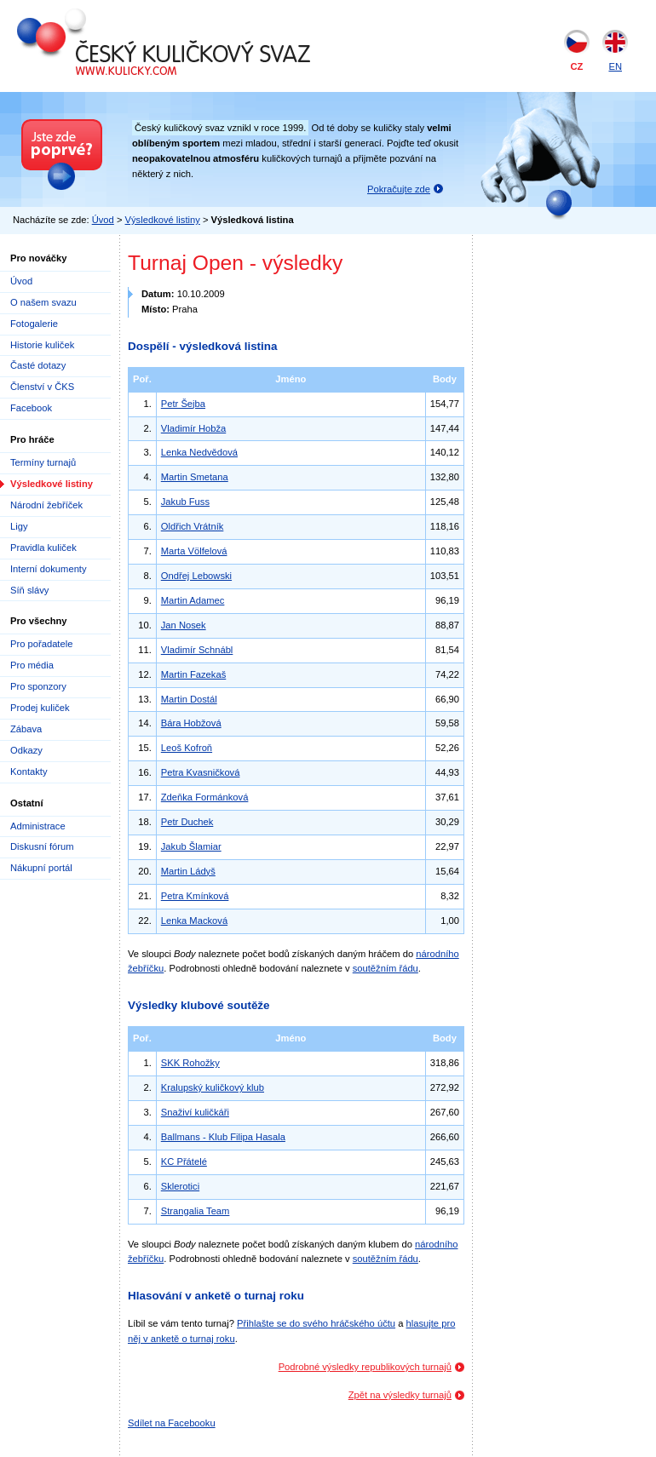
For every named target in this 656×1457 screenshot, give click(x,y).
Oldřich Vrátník (192, 526)
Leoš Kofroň (186, 748)
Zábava (26, 729)
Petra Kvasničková (200, 772)
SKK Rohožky (190, 1063)
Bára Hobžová (191, 723)
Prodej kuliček (40, 708)
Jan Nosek (183, 625)
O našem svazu (43, 302)
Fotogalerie (34, 323)
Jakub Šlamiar (191, 846)
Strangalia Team (195, 1211)
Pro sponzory (38, 686)
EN (615, 66)
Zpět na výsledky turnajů (400, 1395)
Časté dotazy (38, 365)
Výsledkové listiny (162, 220)
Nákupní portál (41, 868)
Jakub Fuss (185, 501)
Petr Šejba (183, 404)
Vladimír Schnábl (197, 650)
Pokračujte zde (398, 189)
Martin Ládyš (188, 871)
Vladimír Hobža (193, 428)
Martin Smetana (194, 477)
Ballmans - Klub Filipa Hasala (223, 1137)
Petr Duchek (187, 822)
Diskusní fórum (42, 846)
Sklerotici (180, 1186)
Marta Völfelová (194, 551)
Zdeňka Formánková (205, 797)
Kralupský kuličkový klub (212, 1087)
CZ (577, 66)
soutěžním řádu (385, 968)
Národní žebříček (46, 505)
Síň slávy (29, 590)
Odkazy (26, 750)
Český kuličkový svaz (95, 15)
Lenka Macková (194, 920)
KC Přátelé (184, 1161)
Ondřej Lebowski (196, 576)
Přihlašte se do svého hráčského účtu (316, 1323)
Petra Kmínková (195, 896)
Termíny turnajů (43, 462)
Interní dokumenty (48, 569)
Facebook (31, 408)
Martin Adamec (193, 600)
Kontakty (29, 771)
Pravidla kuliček (43, 547)
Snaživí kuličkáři (195, 1112)
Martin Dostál (189, 699)
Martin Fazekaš (193, 674)
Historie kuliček (42, 345)
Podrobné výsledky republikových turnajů (365, 1367)
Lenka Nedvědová (199, 452)
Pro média (32, 665)
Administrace (38, 826)
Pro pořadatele (41, 644)
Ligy (19, 526)
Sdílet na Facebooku (172, 1423)
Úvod (103, 220)
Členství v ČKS (42, 386)
